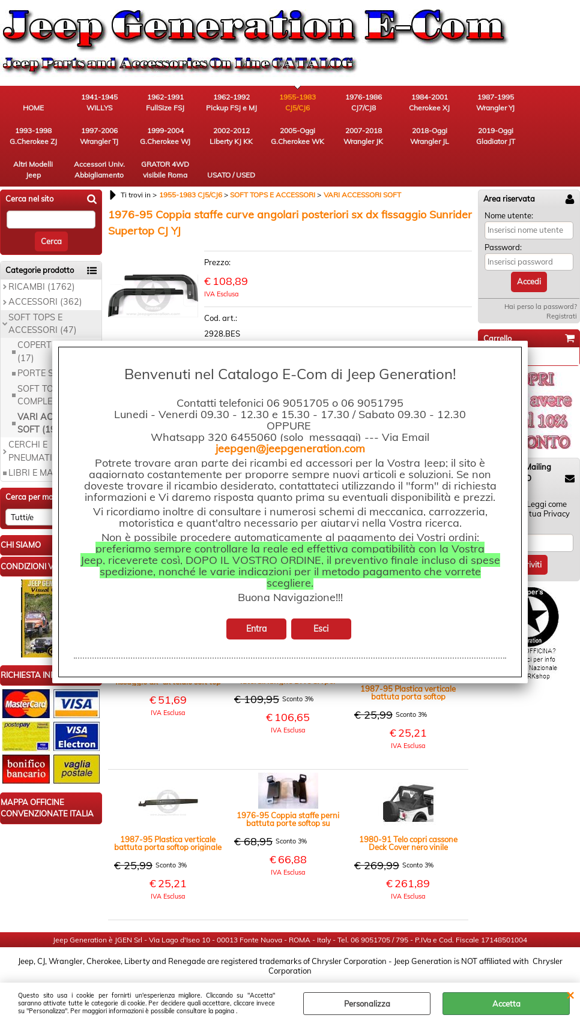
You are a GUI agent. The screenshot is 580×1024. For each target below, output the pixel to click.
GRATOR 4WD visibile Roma (165, 169)
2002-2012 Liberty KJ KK (231, 136)
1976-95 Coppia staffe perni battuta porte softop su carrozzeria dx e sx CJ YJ (288, 819)
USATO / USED (231, 174)
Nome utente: (509, 215)
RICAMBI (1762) (41, 286)
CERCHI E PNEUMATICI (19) (44, 451)
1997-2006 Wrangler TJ (99, 136)
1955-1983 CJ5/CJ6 (297, 102)
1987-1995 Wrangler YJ (495, 102)
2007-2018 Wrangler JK (363, 136)
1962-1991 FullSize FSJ (165, 102)
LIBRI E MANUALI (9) (51, 472)
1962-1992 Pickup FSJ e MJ (231, 102)
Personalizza (367, 1003)
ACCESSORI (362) (45, 301)
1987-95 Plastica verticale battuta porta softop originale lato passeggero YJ (168, 843)
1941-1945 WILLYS (99, 102)
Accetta (506, 1003)
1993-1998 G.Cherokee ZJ (33, 136)
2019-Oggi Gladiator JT (495, 136)
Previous (116, 295)
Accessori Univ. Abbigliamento (99, 169)
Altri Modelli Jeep (33, 169)
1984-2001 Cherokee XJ (429, 102)
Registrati (561, 316)
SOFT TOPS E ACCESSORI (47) (42, 323)
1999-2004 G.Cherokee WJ (165, 136)
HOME (33, 107)
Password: (503, 247)
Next (190, 295)
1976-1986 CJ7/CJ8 (363, 102)
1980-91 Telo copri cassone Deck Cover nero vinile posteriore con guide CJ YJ (408, 843)
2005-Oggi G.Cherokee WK (297, 136)
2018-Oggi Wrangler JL (429, 136)
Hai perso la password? (540, 306)
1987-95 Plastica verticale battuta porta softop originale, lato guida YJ (408, 693)
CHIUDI (570, 995)
